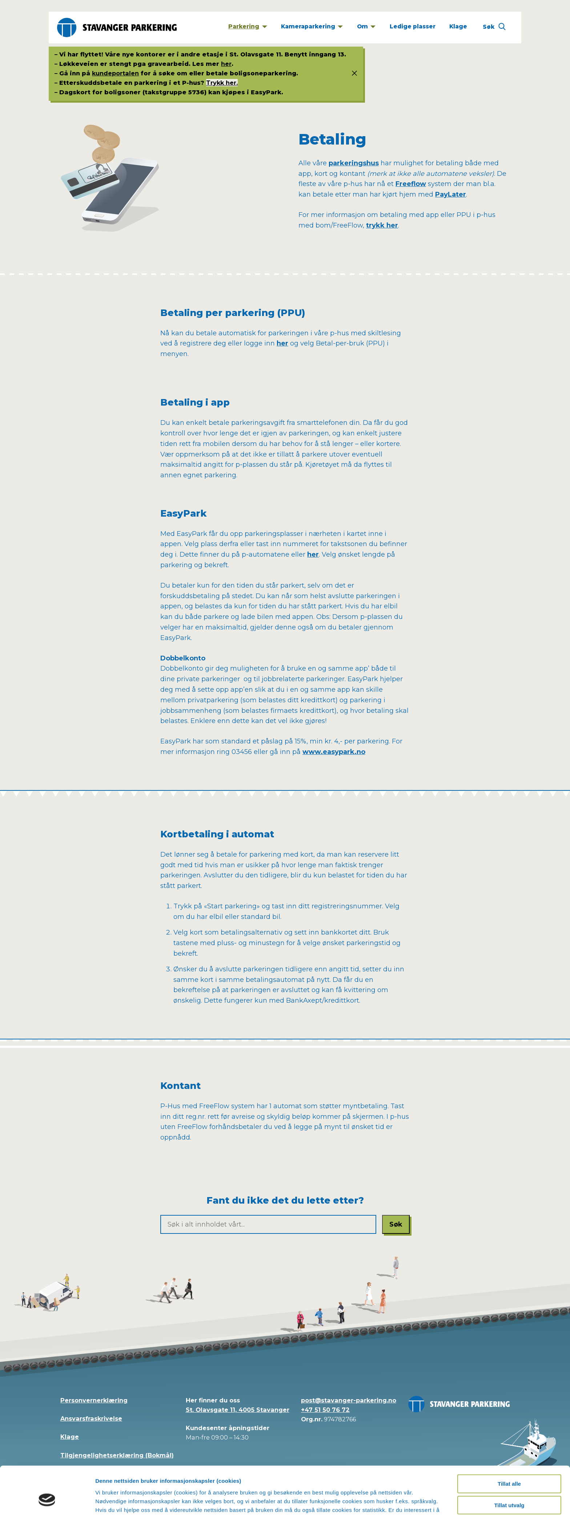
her (226, 63)
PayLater (450, 194)
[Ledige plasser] (412, 27)
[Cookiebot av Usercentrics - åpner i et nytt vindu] (47, 1501)
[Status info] (351, 73)
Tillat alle (509, 1443)
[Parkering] (248, 27)
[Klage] (458, 27)
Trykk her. (222, 82)
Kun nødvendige (509, 1486)
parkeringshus (354, 163)
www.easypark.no (333, 752)
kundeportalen (115, 73)
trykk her (382, 225)
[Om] (366, 27)
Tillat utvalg (509, 1465)
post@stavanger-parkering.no (348, 1400)
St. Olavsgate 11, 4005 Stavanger (237, 1409)
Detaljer (390, 1502)
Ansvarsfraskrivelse (91, 1418)
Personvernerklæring (94, 1400)
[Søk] (494, 27)
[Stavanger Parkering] (117, 27)
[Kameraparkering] (311, 27)
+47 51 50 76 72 (325, 1409)
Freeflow (411, 184)
